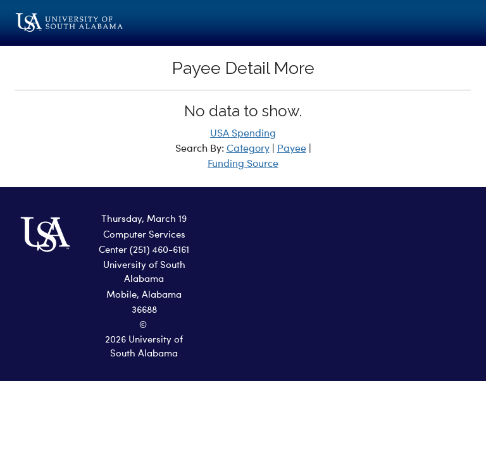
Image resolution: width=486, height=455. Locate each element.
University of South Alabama (144, 273)
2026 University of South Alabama (144, 348)
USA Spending (243, 134)
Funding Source (243, 164)
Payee (291, 149)
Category (248, 149)
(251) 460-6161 (159, 250)
